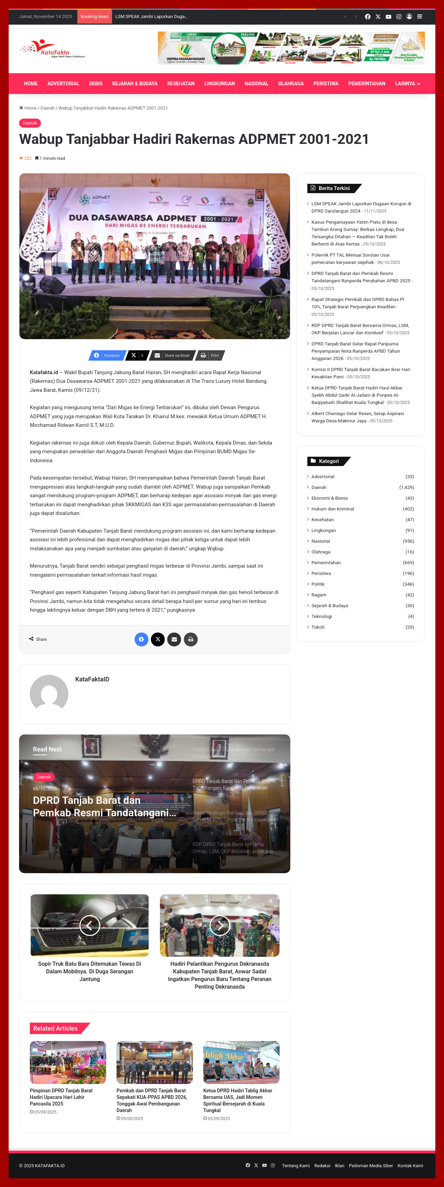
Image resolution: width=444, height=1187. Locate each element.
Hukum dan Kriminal (332, 508)
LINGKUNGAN (219, 83)
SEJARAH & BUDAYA (134, 83)
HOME (31, 83)
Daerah (48, 108)
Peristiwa (321, 573)
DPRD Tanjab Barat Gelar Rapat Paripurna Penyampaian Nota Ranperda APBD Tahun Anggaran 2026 (355, 351)
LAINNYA (405, 83)
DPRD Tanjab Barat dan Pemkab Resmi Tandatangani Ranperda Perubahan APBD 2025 (101, 806)
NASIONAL (256, 83)
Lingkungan (323, 530)
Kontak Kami (410, 1165)
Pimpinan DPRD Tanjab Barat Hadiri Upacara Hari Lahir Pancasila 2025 (61, 1097)
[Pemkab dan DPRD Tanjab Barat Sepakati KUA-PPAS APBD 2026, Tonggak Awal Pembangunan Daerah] (155, 1062)
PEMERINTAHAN (367, 83)
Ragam (318, 594)
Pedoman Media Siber (371, 1165)
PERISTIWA (326, 83)
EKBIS (95, 83)
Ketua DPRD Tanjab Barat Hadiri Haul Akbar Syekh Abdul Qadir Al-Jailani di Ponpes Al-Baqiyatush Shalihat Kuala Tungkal (356, 395)
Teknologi (321, 616)
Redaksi (322, 1165)
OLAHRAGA (291, 83)
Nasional (320, 541)
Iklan (339, 1165)
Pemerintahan (326, 562)
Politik (318, 584)
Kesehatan (322, 519)
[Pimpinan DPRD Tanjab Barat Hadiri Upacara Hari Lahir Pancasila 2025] (68, 1062)
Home (27, 108)
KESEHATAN (181, 83)
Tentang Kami (296, 1165)
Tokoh (317, 627)
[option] (154, 803)
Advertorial (322, 476)
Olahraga (321, 551)
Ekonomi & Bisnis (329, 498)
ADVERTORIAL (63, 83)
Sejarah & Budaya (329, 605)
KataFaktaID (92, 679)
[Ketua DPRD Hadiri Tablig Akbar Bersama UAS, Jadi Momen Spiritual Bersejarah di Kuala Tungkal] (241, 1062)
